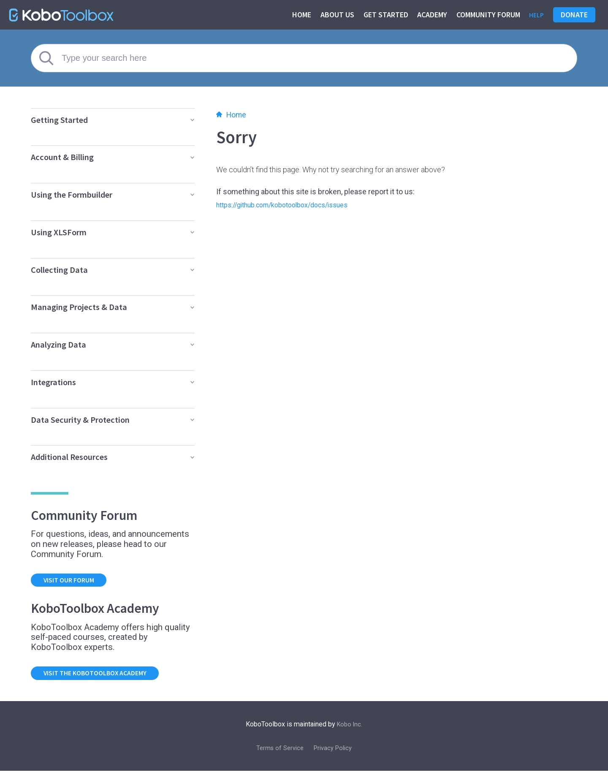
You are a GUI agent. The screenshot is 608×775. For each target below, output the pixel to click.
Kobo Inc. (350, 728)
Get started (383, 14)
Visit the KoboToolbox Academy (104, 676)
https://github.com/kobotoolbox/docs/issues (292, 204)
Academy (430, 14)
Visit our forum (74, 581)
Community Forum (486, 14)
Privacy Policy (335, 752)
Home (299, 14)
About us (335, 14)
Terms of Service (278, 752)
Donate (574, 14)
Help (535, 14)
